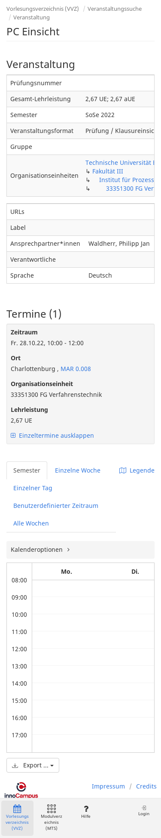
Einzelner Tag (32, 488)
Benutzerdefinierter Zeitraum (55, 505)
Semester (26, 470)
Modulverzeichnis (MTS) (51, 818)
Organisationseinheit (42, 384)
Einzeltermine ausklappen (52, 435)
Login (143, 810)
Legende (137, 470)
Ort (16, 358)
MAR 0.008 (75, 369)
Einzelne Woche (77, 470)
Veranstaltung (31, 17)
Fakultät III (107, 171)
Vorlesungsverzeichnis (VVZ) (42, 8)
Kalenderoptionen (37, 549)
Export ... (33, 765)
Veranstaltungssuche (115, 8)
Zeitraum (24, 332)
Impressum (108, 786)
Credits (146, 786)
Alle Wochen (31, 523)
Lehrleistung (29, 409)
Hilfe (85, 812)
